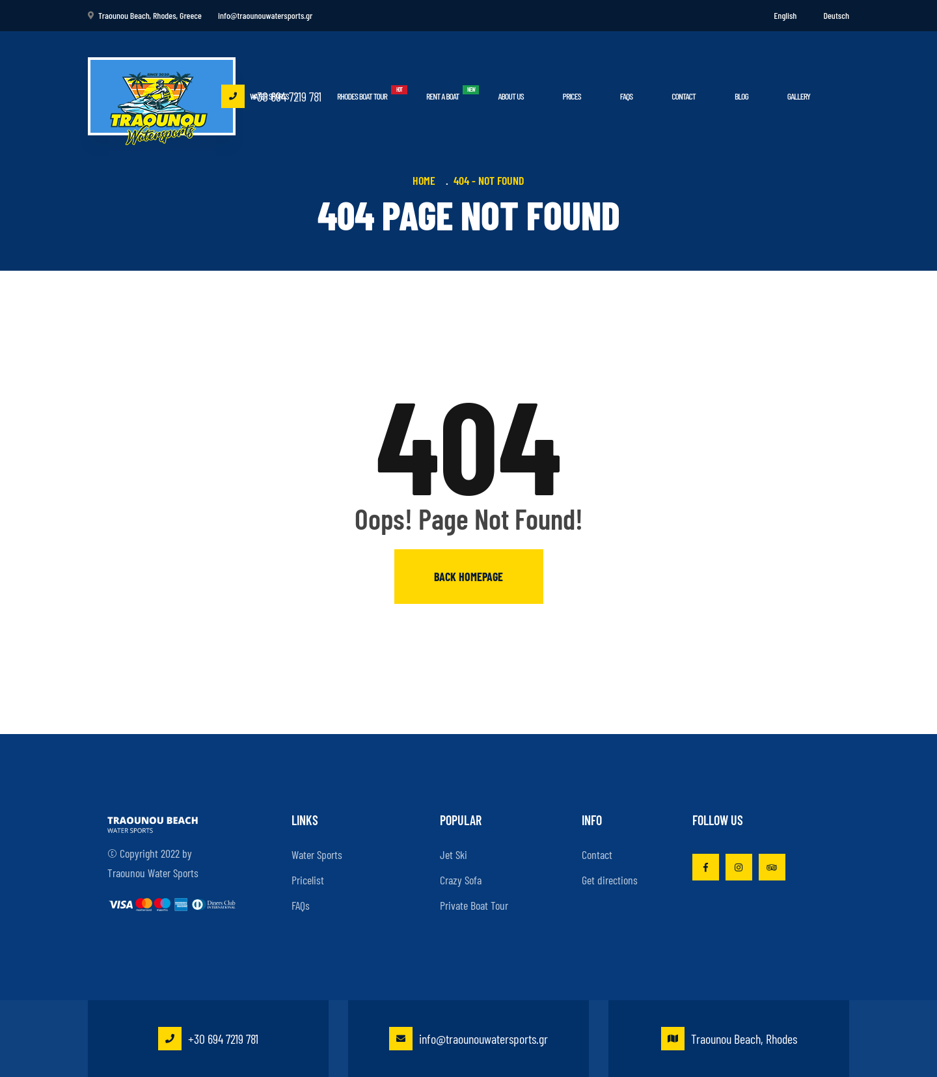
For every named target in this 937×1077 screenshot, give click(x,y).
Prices (572, 96)
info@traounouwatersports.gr (468, 1038)
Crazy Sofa (461, 880)
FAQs (626, 96)
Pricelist (308, 880)
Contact (684, 96)
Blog (741, 96)
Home (427, 180)
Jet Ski (453, 854)
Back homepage (468, 576)
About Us (510, 96)
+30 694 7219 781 (271, 96)
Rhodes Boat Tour (362, 96)
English (785, 15)
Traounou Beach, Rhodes (729, 1038)
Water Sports (317, 854)
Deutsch (836, 15)
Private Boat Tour (474, 905)
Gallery (798, 96)
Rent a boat (442, 96)
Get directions (610, 880)
